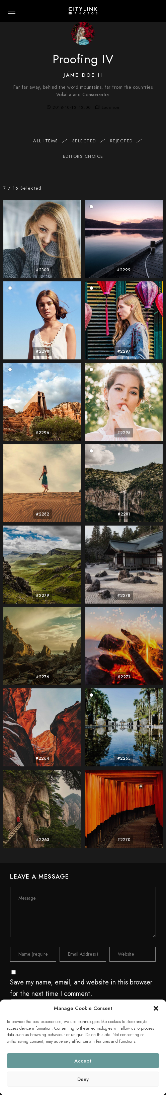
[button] (156, 1008)
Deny (83, 1079)
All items (49, 141)
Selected (87, 141)
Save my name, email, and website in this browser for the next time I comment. (81, 987)
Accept (83, 1060)
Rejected (125, 141)
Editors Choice (83, 156)
